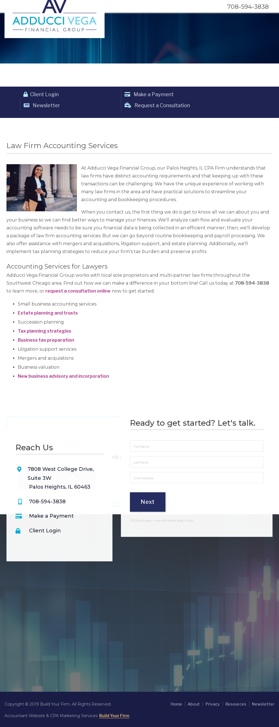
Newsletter (42, 105)
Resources (235, 704)
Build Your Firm (114, 715)
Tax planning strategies (44, 331)
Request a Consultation (157, 105)
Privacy (212, 704)
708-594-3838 (248, 6)
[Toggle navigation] (270, 17)
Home (176, 704)
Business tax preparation (46, 340)
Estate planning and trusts (48, 313)
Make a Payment (149, 94)
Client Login (41, 94)
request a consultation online (77, 291)
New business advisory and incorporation (63, 376)
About (194, 704)
